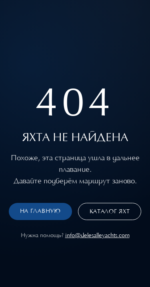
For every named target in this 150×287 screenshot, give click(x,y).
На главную (40, 211)
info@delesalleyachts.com (97, 235)
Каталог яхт (110, 211)
